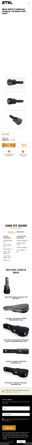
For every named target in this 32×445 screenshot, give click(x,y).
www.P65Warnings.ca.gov (13, 392)
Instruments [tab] (20, 232)
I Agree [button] (21, 441)
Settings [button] (10, 441)
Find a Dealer (24, 145)
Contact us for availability (8, 145)
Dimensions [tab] (11, 232)
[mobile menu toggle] (29, 3)
